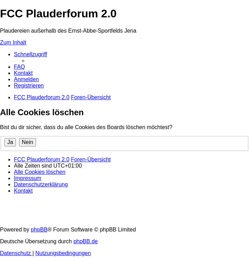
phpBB (39, 230)
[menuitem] (19, 67)
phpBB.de (86, 241)
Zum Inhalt (13, 42)
